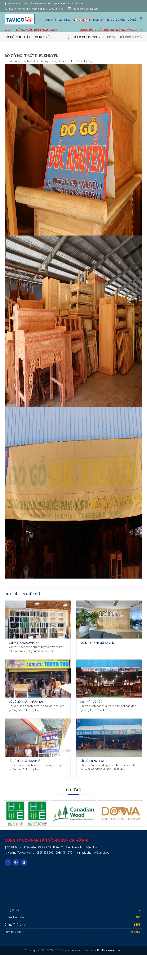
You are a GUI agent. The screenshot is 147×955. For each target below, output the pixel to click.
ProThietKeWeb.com (109, 950)
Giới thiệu (64, 19)
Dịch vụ (98, 19)
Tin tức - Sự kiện (115, 19)
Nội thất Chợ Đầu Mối (81, 37)
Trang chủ (49, 19)
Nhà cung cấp (82, 19)
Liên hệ (132, 19)
